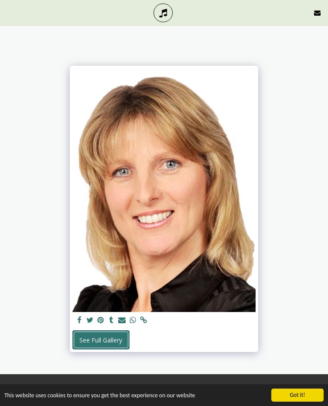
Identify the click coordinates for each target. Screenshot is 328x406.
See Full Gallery (100, 340)
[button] (9, 12)
